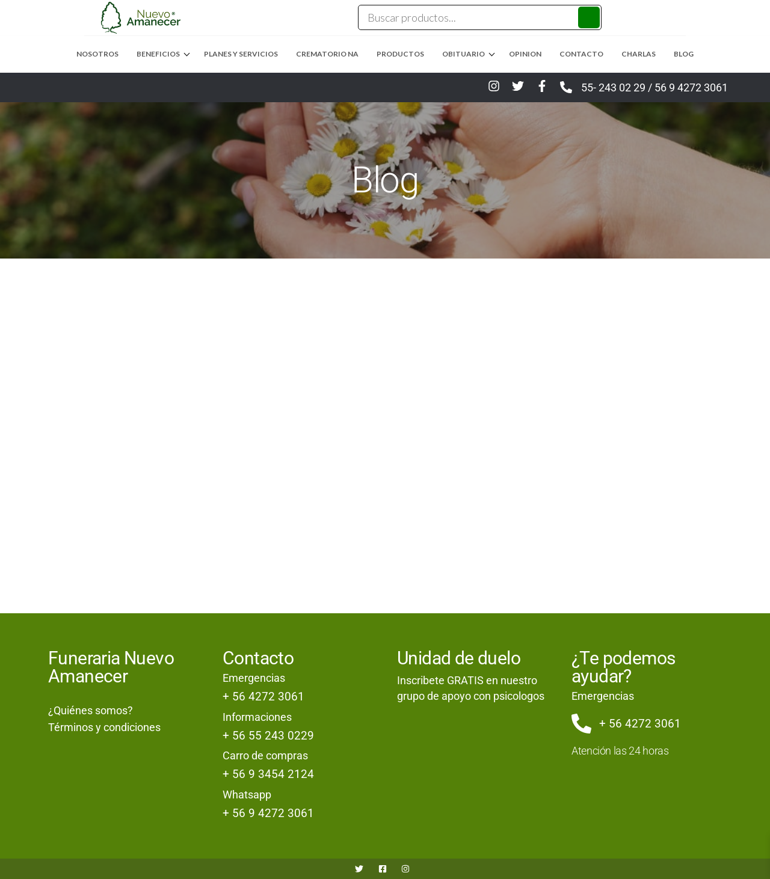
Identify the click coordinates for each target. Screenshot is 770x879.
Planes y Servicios (241, 53)
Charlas (638, 53)
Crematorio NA (327, 53)
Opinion (525, 53)
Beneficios (158, 53)
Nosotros (97, 53)
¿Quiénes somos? (90, 710)
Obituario (463, 53)
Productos (400, 53)
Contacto (581, 53)
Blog (684, 53)
